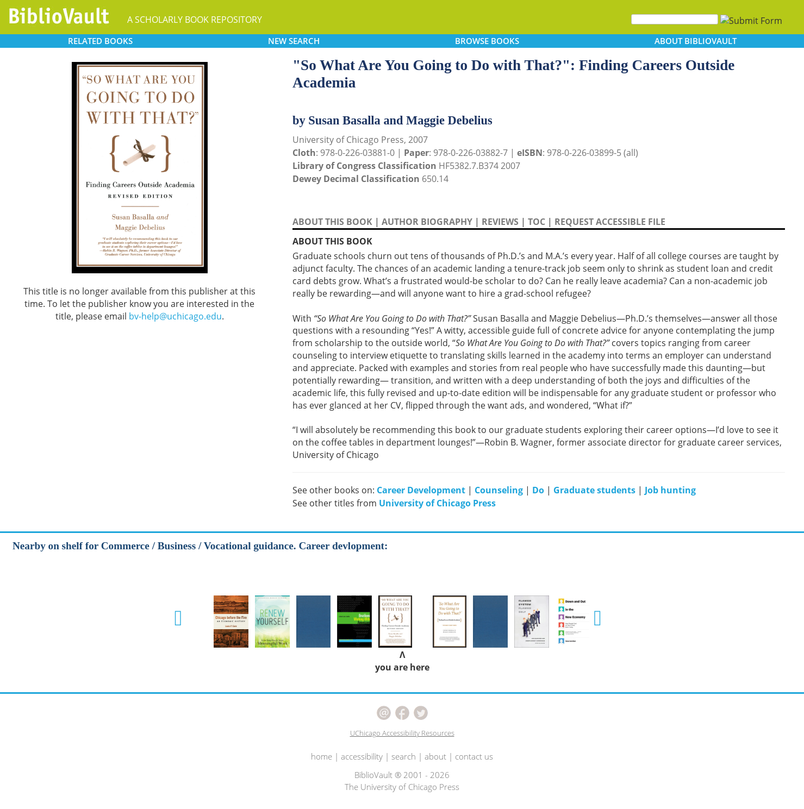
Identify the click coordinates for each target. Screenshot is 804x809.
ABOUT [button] (696, 40)
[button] (178, 618)
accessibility (362, 756)
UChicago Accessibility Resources (402, 733)
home (321, 756)
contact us (474, 756)
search (403, 756)
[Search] (674, 19)
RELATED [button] (100, 40)
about (435, 756)
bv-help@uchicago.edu (175, 316)
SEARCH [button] (294, 40)
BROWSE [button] (487, 40)
